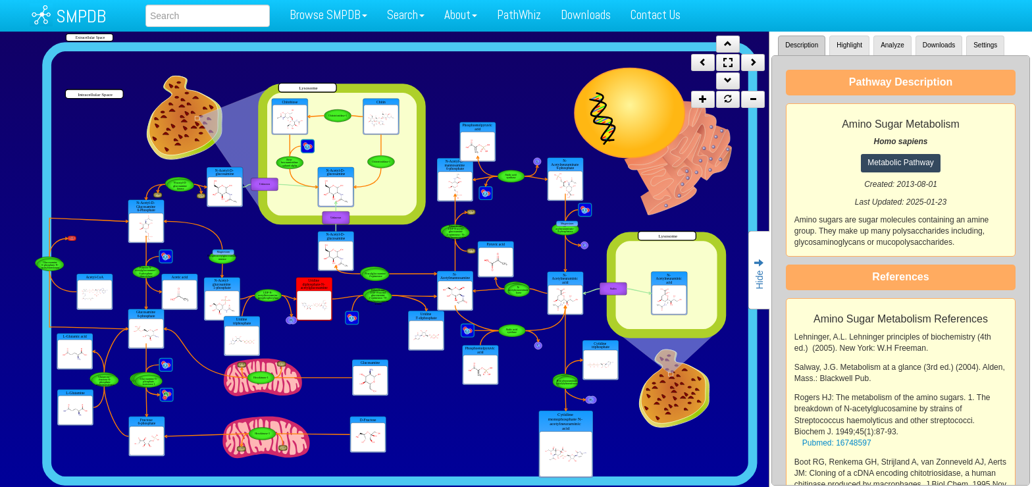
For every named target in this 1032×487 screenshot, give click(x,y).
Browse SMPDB (328, 15)
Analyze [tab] (892, 45)
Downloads (586, 15)
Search (406, 15)
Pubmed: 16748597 (836, 443)
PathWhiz (519, 15)
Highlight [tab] (849, 45)
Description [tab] (801, 45)
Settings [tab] (985, 45)
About (460, 15)
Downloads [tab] (939, 45)
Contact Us (656, 15)
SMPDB (81, 16)
